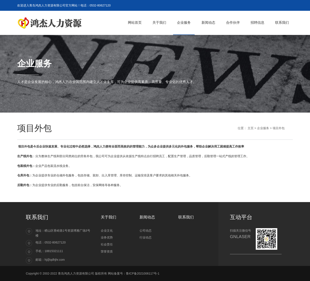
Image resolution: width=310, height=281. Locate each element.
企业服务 (263, 128)
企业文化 (107, 230)
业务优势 (107, 237)
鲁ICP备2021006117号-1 (143, 273)
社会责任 (107, 244)
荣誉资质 (107, 251)
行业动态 (146, 237)
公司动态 (146, 230)
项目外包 (279, 128)
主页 (251, 128)
